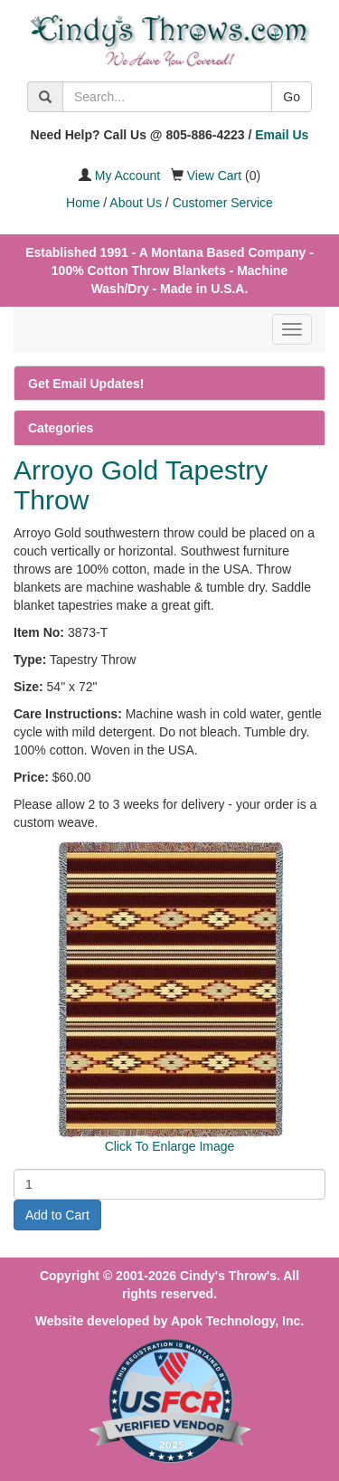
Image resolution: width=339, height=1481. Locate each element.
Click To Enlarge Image (170, 1146)
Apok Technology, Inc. (237, 1321)
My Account (127, 175)
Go (291, 97)
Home (82, 202)
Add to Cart (57, 1215)
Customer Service (223, 202)
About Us (135, 202)
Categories (60, 428)
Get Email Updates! (86, 383)
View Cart (214, 175)
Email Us (281, 135)
